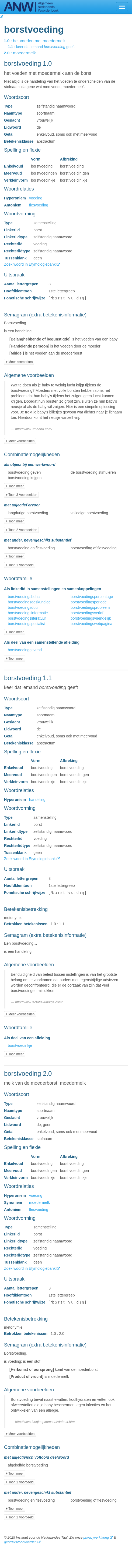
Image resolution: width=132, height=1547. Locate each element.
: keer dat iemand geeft (45, 47)
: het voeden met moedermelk (38, 40)
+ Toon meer (15, 486)
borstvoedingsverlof (87, 613)
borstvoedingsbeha (24, 596)
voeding (35, 198)
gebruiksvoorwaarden (20, 1542)
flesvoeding (38, 205)
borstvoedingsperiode (89, 602)
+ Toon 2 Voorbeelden (21, 530)
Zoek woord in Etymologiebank (30, 264)
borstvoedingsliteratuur (27, 618)
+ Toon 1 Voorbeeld (20, 565)
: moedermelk (23, 53)
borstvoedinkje (20, 1045)
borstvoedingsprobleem (90, 607)
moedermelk (39, 1202)
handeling (37, 799)
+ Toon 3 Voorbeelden (21, 495)
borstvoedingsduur (23, 607)
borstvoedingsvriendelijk (91, 618)
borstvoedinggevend (25, 650)
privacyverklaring (96, 1537)
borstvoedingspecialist (26, 624)
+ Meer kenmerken (19, 362)
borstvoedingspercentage (92, 596)
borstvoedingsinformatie (28, 613)
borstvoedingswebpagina (91, 624)
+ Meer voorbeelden (20, 441)
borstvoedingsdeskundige (29, 602)
